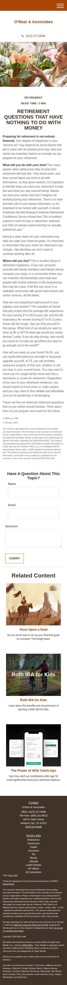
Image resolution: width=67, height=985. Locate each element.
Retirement (33, 839)
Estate (33, 847)
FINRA (25, 945)
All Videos (33, 868)
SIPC (30, 945)
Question (11, 526)
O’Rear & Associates (33, 22)
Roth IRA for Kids (33, 700)
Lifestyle (33, 861)
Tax (34, 854)
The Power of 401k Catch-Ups (33, 770)
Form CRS (13, 875)
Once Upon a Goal (33, 629)
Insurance (33, 850)
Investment (33, 843)
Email (12, 505)
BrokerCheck (8, 884)
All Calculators (33, 872)
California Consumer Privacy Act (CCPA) (30, 925)
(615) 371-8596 (33, 36)
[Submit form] (14, 558)
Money (33, 857)
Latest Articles (33, 865)
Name (12, 483)
